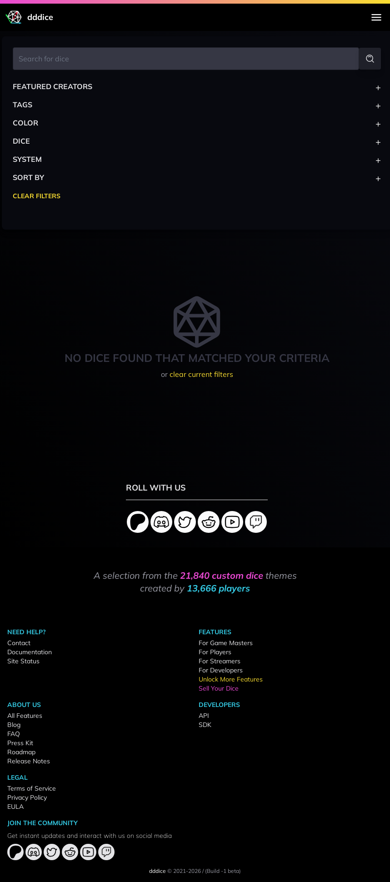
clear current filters (201, 374)
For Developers (221, 670)
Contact (18, 643)
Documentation (29, 652)
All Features (24, 716)
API (204, 716)
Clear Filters (36, 196)
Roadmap (21, 752)
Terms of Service (31, 788)
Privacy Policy (27, 797)
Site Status (23, 661)
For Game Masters (226, 643)
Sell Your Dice (219, 688)
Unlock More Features (231, 679)
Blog (13, 725)
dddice (157, 870)
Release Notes (28, 761)
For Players (215, 652)
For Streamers (219, 661)
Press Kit (20, 743)
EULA (15, 806)
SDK (205, 725)
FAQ (13, 734)
